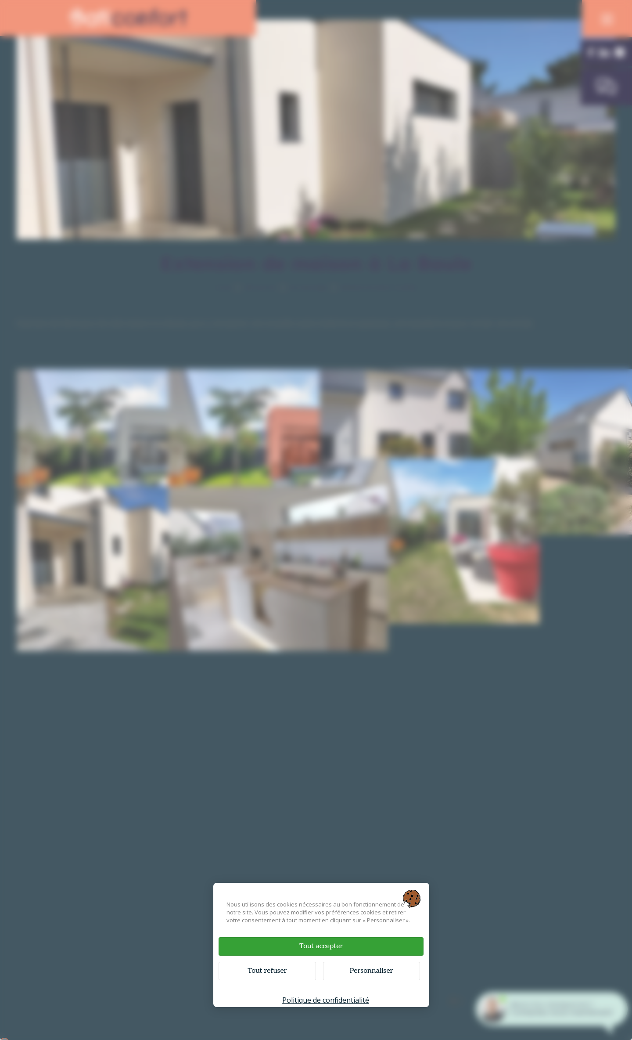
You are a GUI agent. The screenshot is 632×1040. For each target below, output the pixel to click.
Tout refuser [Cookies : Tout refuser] (274, 968)
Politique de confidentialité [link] (324, 998)
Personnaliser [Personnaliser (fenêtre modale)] (365, 968)
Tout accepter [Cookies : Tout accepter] (320, 944)
